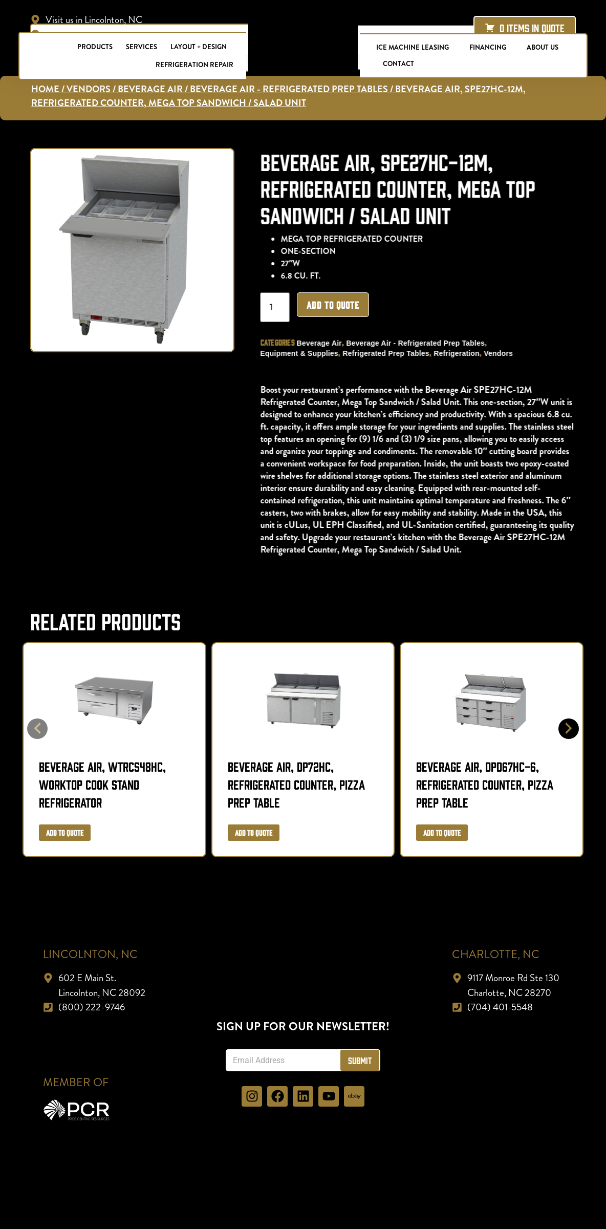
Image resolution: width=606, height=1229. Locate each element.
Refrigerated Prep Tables (391, 381)
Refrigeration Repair (194, 65)
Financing (487, 47)
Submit (360, 1089)
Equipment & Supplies (305, 381)
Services (141, 47)
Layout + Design (198, 47)
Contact (398, 64)
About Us (542, 47)
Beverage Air (325, 371)
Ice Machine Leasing (412, 47)
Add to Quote (338, 332)
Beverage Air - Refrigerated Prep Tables (421, 371)
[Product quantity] (280, 335)
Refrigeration (462, 381)
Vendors (503, 381)
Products (95, 47)
